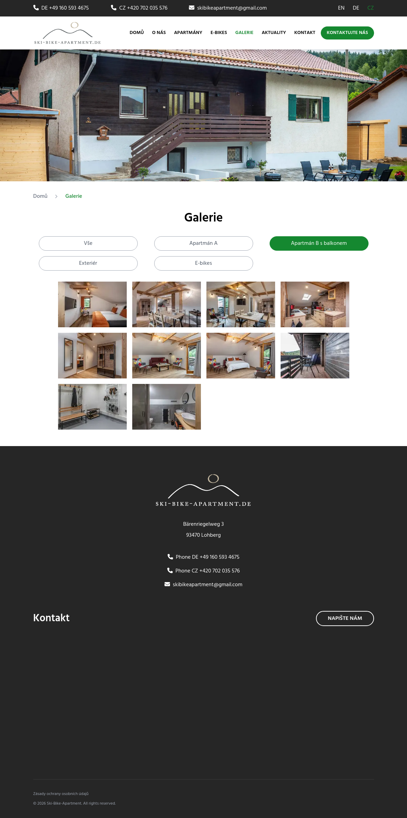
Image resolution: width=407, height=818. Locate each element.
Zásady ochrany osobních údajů (61, 794)
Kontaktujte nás (347, 33)
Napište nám (345, 618)
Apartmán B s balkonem (319, 243)
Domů (137, 33)
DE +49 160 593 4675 (61, 8)
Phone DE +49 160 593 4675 (203, 557)
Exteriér (88, 263)
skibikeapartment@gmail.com (228, 8)
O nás (159, 33)
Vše (88, 243)
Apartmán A (203, 243)
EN (341, 8)
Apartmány (188, 33)
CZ (371, 8)
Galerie (244, 33)
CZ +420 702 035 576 (139, 8)
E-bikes (219, 33)
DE (356, 8)
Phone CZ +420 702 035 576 (203, 571)
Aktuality (274, 33)
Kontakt (304, 33)
